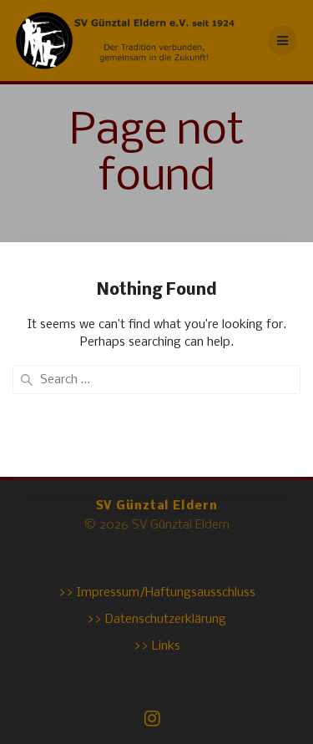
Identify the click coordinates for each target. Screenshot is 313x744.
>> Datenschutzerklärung (156, 619)
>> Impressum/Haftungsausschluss (156, 593)
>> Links (157, 646)
